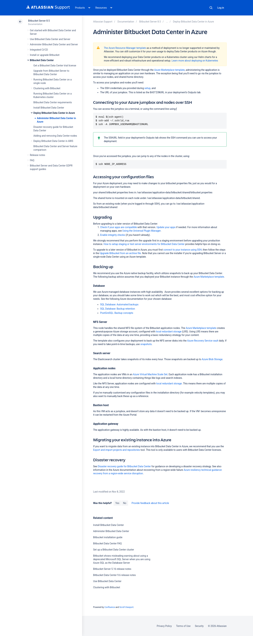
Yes (117, 503)
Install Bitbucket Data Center (48, 107)
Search (211, 8)
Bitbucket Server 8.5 (39, 20)
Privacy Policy (164, 626)
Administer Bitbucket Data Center (111, 531)
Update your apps (166, 227)
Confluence (109, 607)
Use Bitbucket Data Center (107, 581)
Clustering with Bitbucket (46, 88)
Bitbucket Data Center (42, 60)
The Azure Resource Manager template (125, 48)
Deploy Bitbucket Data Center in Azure (54, 113)
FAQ (32, 160)
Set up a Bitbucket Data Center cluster (113, 549)
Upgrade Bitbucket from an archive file (120, 253)
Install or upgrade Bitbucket (44, 55)
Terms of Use (183, 626)
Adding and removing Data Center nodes (55, 135)
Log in (220, 7)
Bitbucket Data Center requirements (52, 102)
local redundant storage (168, 331)
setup (147, 88)
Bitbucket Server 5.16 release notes (112, 569)
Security (199, 626)
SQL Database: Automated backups (119, 304)
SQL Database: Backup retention (117, 308)
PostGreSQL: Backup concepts (116, 313)
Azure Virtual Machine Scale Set (150, 374)
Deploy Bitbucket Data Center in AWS (53, 141)
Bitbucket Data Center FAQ (107, 543)
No (124, 503)
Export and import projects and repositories (116, 449)
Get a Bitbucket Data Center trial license (54, 65)
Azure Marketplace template (169, 69)
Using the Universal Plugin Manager (141, 230)
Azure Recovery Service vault (202, 340)
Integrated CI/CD (39, 49)
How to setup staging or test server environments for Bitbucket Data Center (144, 244)
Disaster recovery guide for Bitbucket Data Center (124, 466)
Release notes (37, 155)
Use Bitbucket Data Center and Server (50, 39)
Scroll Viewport (126, 607)
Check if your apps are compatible (118, 227)
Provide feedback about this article (150, 503)
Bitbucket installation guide (107, 537)
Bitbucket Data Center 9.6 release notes (114, 575)
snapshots (146, 344)
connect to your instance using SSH (182, 249)
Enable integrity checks (112, 235)
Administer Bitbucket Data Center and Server (54, 44)
